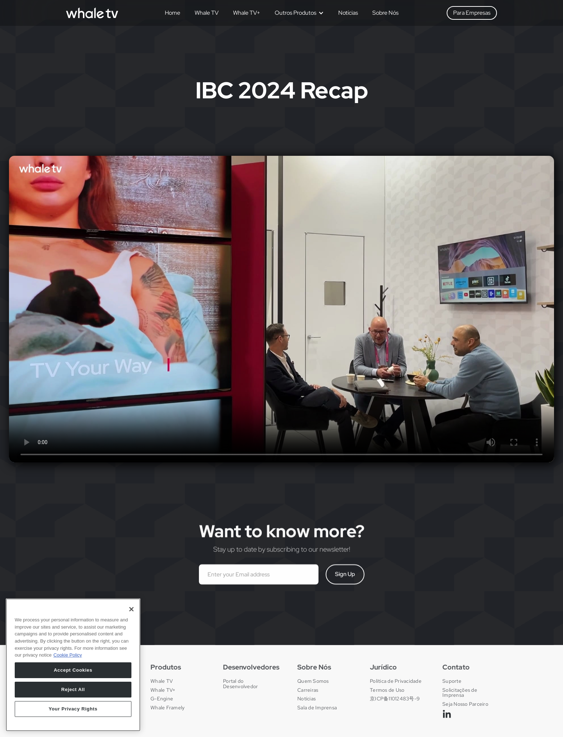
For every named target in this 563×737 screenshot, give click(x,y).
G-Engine (161, 698)
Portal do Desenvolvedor (240, 683)
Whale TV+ (246, 13)
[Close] (131, 609)
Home (172, 13)
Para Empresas (471, 13)
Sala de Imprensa (317, 707)
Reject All (73, 689)
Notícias (348, 13)
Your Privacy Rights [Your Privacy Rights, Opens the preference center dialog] (72, 709)
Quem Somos (313, 681)
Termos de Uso (387, 689)
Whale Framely (167, 707)
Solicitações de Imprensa (459, 692)
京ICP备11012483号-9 (395, 698)
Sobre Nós (385, 13)
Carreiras (307, 689)
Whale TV (207, 13)
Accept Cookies (73, 670)
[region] (73, 664)
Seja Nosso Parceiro (465, 703)
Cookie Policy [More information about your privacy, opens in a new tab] (67, 655)
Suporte (451, 681)
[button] (296, 13)
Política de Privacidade (396, 681)
